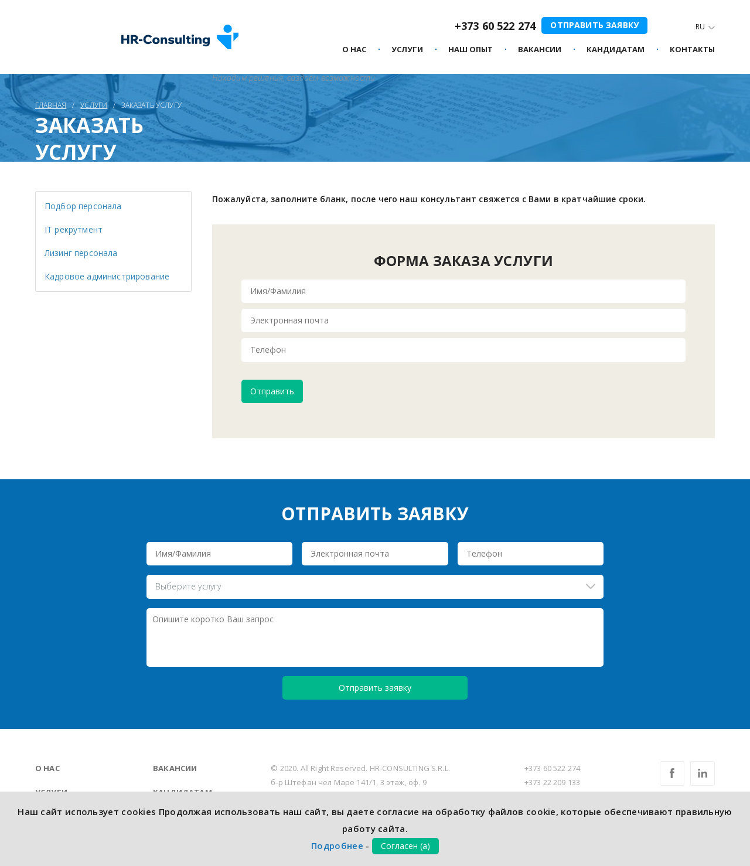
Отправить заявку (594, 24)
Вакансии (175, 768)
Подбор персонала (83, 206)
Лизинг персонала (81, 252)
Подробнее (337, 845)
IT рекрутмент (74, 229)
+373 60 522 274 (495, 26)
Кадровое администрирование (107, 276)
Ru (700, 27)
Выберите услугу (188, 586)
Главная (50, 105)
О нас (47, 768)
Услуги (407, 50)
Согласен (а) (405, 845)
